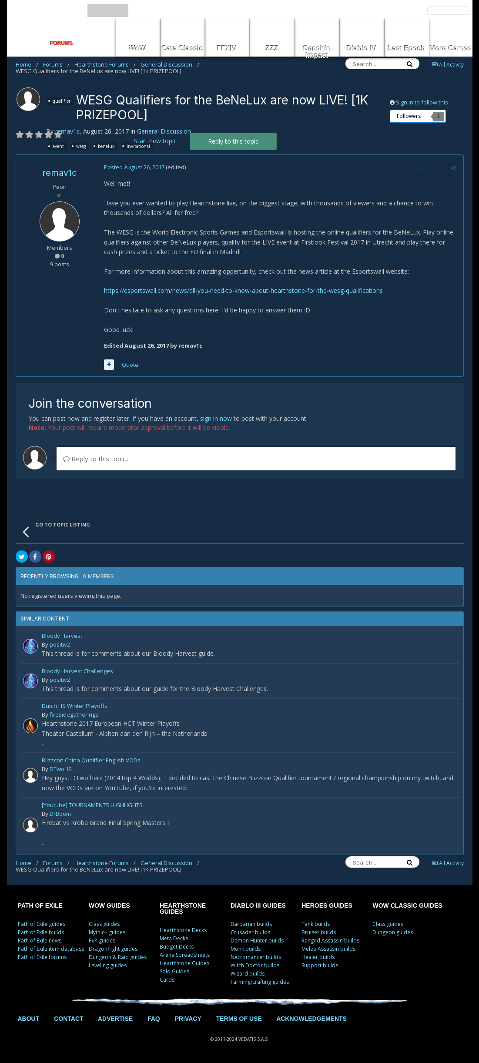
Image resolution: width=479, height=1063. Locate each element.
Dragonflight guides (113, 948)
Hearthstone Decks (183, 930)
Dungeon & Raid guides (118, 957)
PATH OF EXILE (40, 905)
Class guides (104, 924)
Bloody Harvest (62, 636)
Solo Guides (174, 971)
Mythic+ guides (107, 932)
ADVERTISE (115, 1018)
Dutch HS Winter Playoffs (74, 706)
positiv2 (60, 644)
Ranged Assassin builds (330, 940)
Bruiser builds (318, 932)
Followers (409, 116)
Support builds (319, 965)
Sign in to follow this (422, 102)
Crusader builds (250, 932)
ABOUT (29, 1018)
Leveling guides (108, 965)
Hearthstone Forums (105, 64)
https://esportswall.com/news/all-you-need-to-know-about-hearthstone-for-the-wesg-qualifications (242, 290)
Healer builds (318, 957)
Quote (129, 365)
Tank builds (315, 924)
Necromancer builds (256, 957)
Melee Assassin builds (328, 948)
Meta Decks (174, 938)
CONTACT (68, 1018)
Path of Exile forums (42, 957)
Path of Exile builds (41, 932)
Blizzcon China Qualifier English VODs (91, 761)
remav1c (67, 131)
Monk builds (246, 948)
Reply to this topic (233, 141)
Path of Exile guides (41, 924)
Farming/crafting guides (260, 982)
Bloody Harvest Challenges (77, 671)
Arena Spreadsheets (185, 955)
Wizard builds (248, 973)
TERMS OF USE (239, 1018)
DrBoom (60, 814)
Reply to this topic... (96, 458)
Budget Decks (177, 946)
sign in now (216, 418)
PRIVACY (188, 1018)
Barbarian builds (251, 924)
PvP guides (102, 940)
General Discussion (170, 64)
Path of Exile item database (51, 948)
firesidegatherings (74, 714)
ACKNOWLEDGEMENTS (311, 1018)
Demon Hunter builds (257, 940)
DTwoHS (61, 769)
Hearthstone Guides (184, 963)
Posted (133, 167)
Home (27, 64)
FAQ (153, 1018)
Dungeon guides (392, 932)
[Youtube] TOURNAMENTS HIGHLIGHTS (92, 805)
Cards (167, 979)
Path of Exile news (39, 940)
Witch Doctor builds (255, 965)
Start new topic (155, 141)
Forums (56, 64)
